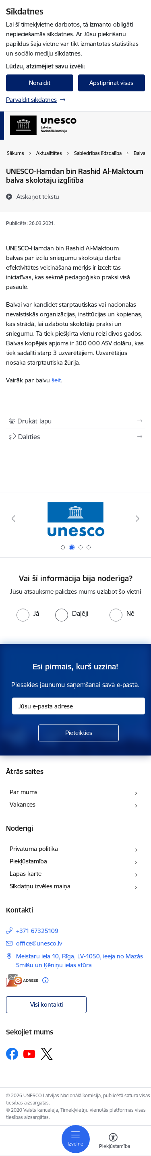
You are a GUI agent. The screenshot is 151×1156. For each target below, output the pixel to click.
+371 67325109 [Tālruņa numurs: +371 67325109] (37, 931)
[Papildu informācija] (45, 980)
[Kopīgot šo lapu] (75, 436)
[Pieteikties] (78, 733)
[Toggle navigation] (76, 1139)
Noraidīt (39, 83)
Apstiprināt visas (111, 83)
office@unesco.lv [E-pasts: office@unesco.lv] (39, 943)
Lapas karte (25, 873)
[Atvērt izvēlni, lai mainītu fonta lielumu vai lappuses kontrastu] (113, 1142)
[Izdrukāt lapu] (75, 421)
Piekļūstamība (28, 861)
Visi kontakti (46, 1004)
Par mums (23, 792)
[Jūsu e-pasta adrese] (78, 706)
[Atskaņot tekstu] (38, 196)
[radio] (28, 613)
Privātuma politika (34, 849)
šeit (56, 380)
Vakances (22, 804)
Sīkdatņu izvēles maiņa (40, 886)
